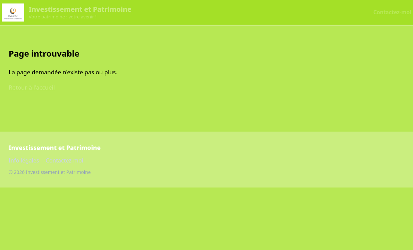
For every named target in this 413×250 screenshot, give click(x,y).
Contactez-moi (392, 12)
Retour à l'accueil (32, 87)
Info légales (24, 160)
